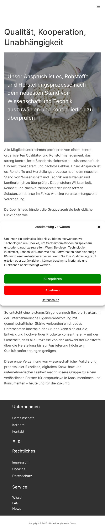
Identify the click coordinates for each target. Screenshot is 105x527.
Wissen (17, 497)
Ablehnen (52, 290)
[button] (99, 227)
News (16, 508)
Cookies (18, 469)
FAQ (15, 503)
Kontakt (18, 431)
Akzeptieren (52, 279)
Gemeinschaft (23, 418)
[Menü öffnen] (98, 6)
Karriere (18, 425)
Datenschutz (50, 300)
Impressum (20, 462)
